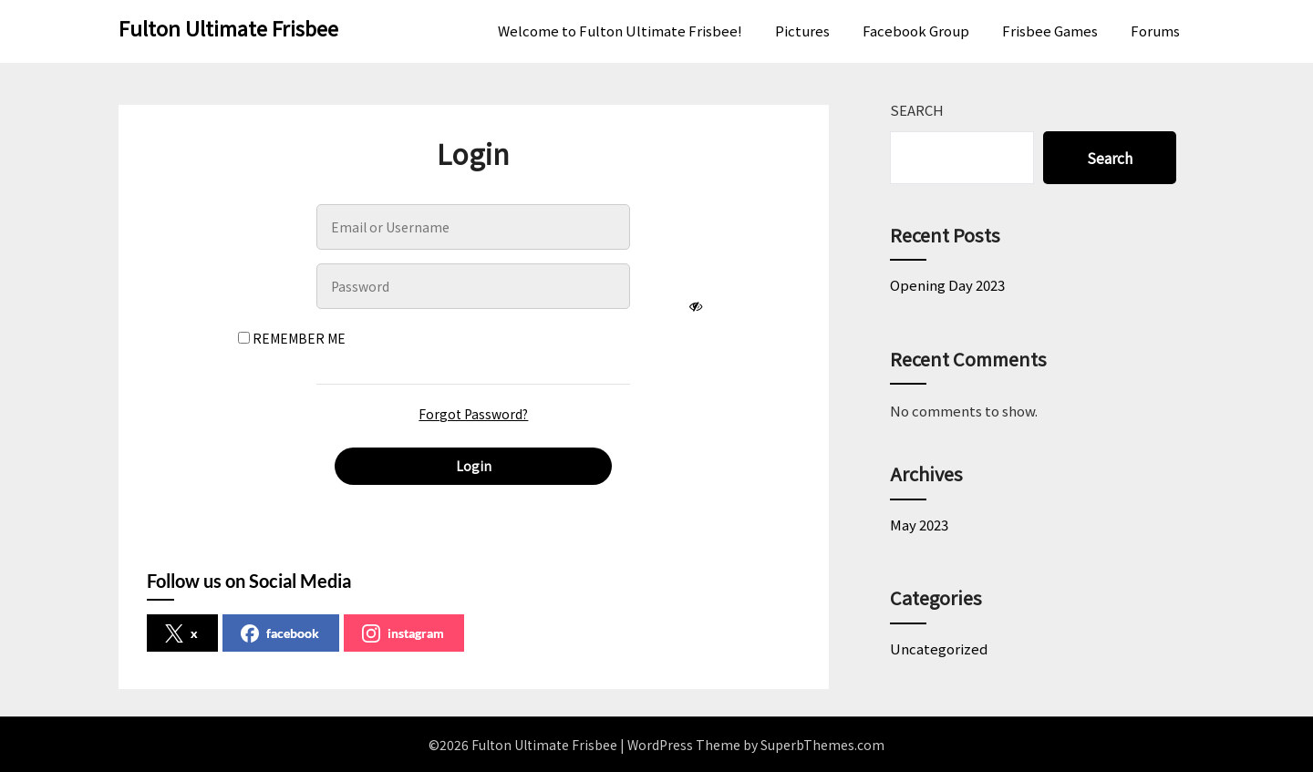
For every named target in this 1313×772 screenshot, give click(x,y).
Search (917, 109)
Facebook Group (916, 30)
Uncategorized (938, 648)
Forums (1155, 30)
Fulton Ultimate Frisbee (228, 27)
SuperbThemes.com (822, 745)
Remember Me (292, 338)
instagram (403, 633)
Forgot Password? (473, 414)
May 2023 (919, 524)
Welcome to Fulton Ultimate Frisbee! (620, 30)
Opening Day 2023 (947, 284)
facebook (280, 633)
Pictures (802, 30)
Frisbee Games (1050, 30)
